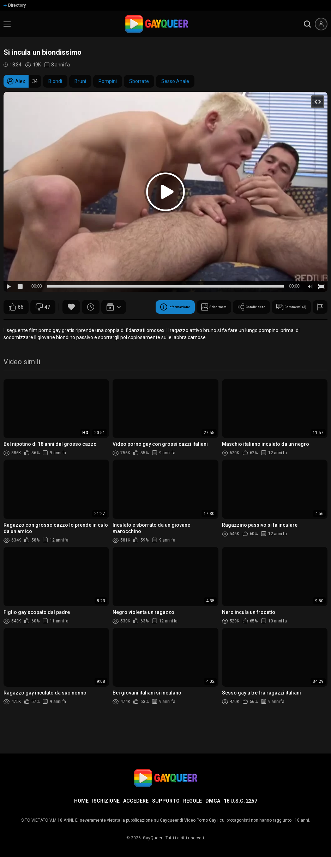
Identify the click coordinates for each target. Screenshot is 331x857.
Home (81, 801)
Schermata (79, 324)
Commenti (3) (178, 324)
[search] (307, 24)
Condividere (127, 324)
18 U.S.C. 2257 (240, 801)
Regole (192, 801)
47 (43, 307)
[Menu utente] (321, 24)
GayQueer (152, 837)
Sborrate (139, 81)
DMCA (212, 801)
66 (16, 307)
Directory (15, 5)
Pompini (107, 81)
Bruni (80, 81)
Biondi (55, 81)
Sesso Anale (175, 81)
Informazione (29, 324)
